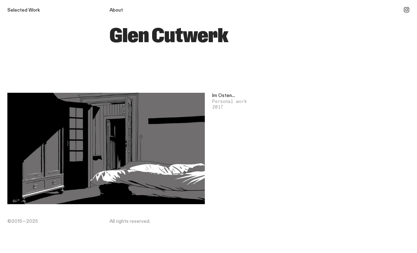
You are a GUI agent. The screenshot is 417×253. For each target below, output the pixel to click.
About (116, 10)
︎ (406, 10)
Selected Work (23, 10)
